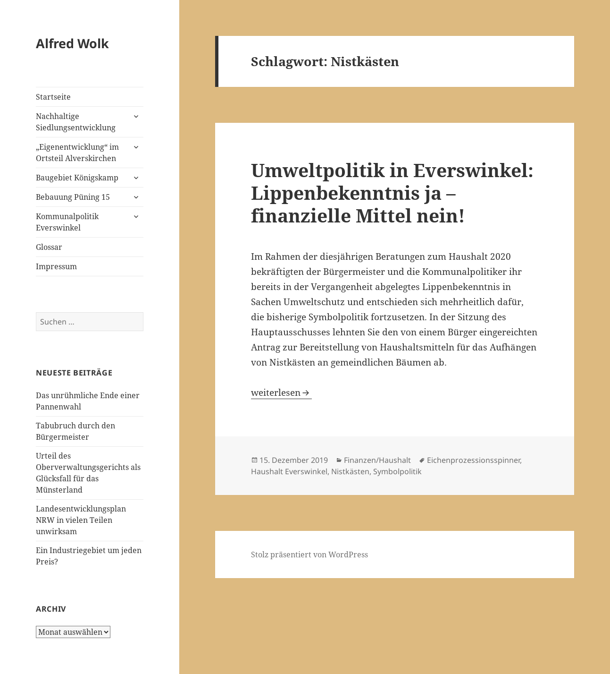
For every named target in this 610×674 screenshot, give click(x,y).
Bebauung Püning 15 (73, 197)
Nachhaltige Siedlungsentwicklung (76, 122)
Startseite (53, 97)
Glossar (49, 247)
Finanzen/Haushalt (377, 460)
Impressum (56, 266)
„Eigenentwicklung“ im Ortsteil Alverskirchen (77, 152)
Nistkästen (350, 471)
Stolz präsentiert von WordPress (309, 554)
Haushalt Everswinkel (289, 471)
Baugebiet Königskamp (77, 177)
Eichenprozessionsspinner (473, 460)
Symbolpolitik (397, 471)
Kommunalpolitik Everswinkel (67, 222)
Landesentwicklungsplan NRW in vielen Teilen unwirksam (81, 520)
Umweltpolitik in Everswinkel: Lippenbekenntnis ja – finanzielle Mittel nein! (392, 192)
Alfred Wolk (72, 43)
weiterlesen (281, 392)
